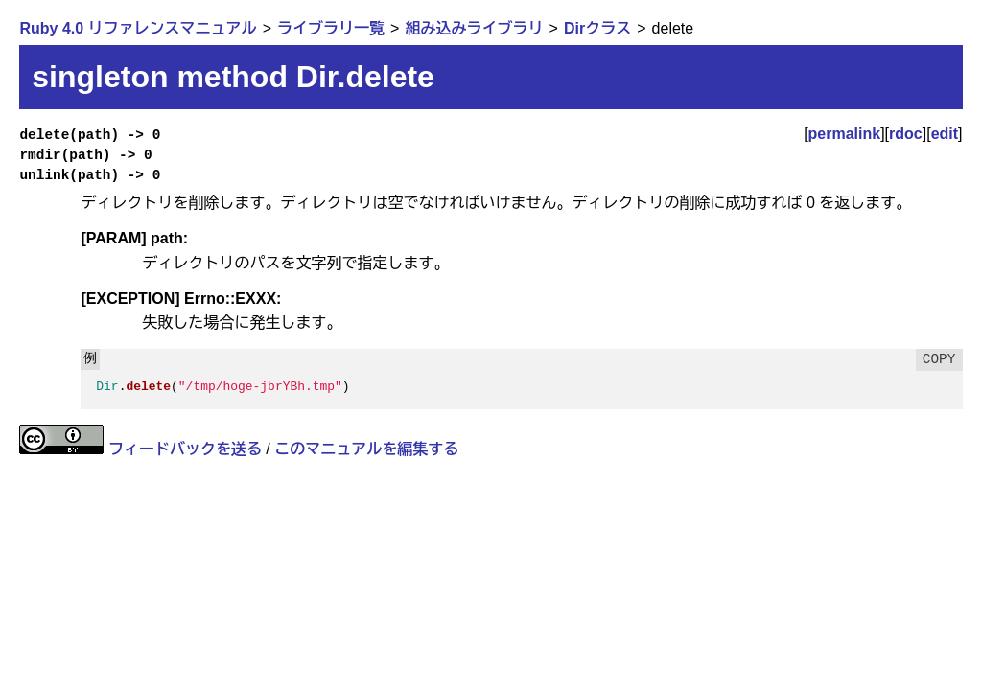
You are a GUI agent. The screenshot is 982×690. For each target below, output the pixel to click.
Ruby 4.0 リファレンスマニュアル (137, 28)
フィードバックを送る (185, 449)
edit (944, 134)
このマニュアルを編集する (366, 449)
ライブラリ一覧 (331, 28)
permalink (844, 134)
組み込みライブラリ (474, 28)
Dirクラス (597, 28)
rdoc (906, 134)
